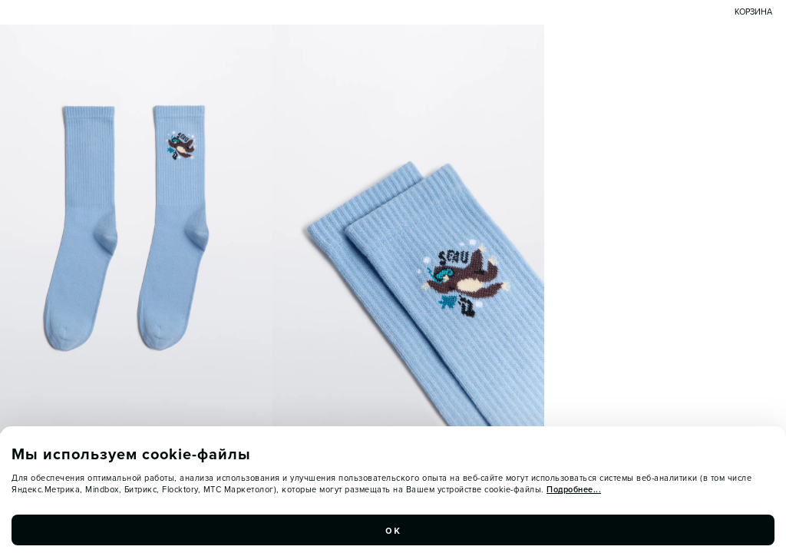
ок (393, 530)
